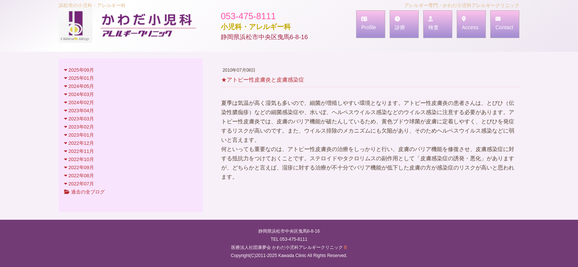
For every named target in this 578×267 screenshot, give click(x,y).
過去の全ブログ (84, 192)
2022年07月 (79, 183)
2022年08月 (79, 175)
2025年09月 (79, 70)
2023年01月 (79, 135)
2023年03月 (79, 118)
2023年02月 (79, 127)
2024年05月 (79, 86)
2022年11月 (79, 151)
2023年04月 (79, 110)
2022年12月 (79, 143)
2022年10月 (79, 159)
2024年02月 (79, 102)
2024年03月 (79, 94)
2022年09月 (79, 167)
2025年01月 (79, 78)
